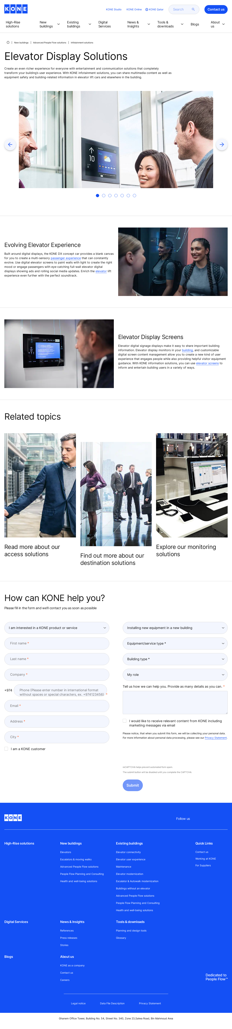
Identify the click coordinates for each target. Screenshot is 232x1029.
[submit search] (193, 9)
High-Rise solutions (19, 843)
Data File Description (112, 1003)
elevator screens (207, 363)
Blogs (8, 957)
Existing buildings (129, 843)
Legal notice (78, 1003)
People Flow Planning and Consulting (82, 873)
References (67, 930)
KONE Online (134, 9)
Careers (64, 979)
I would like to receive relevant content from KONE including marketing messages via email (172, 723)
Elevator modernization (129, 873)
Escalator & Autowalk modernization (137, 881)
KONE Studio (113, 9)
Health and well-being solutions (78, 881)
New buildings (21, 42)
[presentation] (150, 753)
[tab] (97, 195)
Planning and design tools (131, 930)
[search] (181, 9)
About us (67, 957)
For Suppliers (203, 865)
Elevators (65, 852)
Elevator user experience (130, 859)
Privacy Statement (216, 737)
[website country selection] (154, 9)
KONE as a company (72, 965)
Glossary (121, 937)
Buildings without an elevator (133, 888)
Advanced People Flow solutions (49, 42)
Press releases (68, 937)
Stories (64, 945)
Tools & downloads (130, 922)
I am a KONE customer (24, 749)
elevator (101, 271)
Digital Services (16, 922)
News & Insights (72, 922)
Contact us (66, 972)
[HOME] (8, 42)
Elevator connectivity (128, 852)
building (187, 350)
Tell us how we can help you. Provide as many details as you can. (172, 686)
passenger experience (66, 258)
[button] (20, 24)
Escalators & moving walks (76, 859)
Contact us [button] (216, 9)
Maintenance (123, 866)
